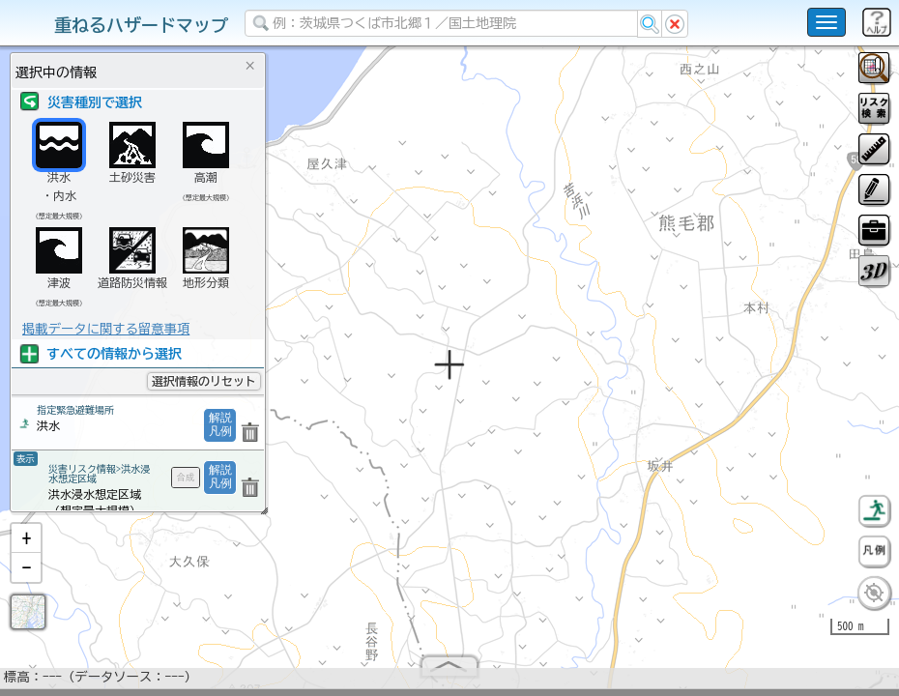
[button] (26, 546)
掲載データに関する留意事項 (105, 328)
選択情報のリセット (204, 381)
